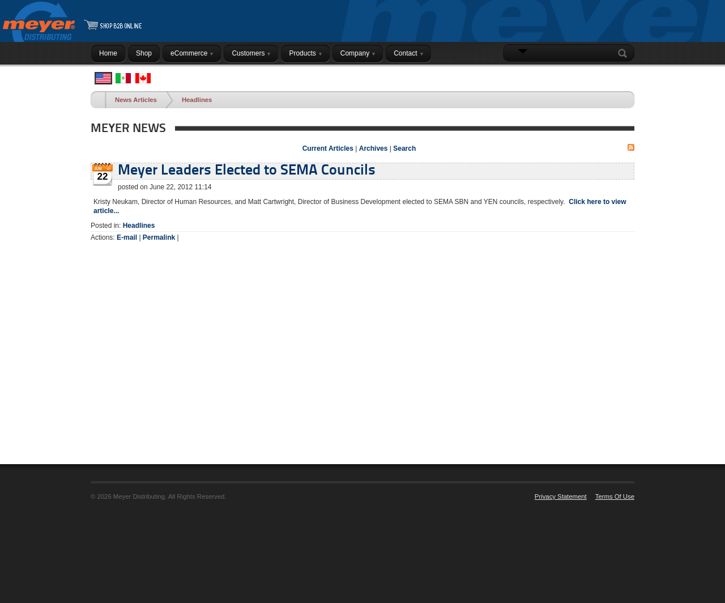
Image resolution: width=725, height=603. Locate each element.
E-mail (127, 237)
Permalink (159, 237)
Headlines (197, 99)
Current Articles (327, 148)
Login (620, 75)
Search (624, 53)
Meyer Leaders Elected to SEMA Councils (247, 171)
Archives (373, 148)
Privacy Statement (561, 496)
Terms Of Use (614, 496)
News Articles (136, 99)
